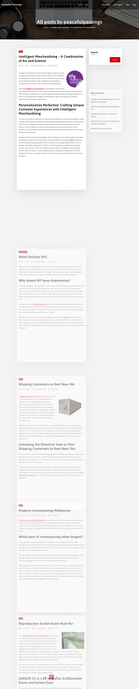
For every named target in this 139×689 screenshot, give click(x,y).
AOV (71, 140)
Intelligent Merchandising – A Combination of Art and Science (73, 27)
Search (94, 52)
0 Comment (54, 65)
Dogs (134, 5)
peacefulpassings (39, 65)
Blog (20, 52)
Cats (127, 5)
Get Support (118, 5)
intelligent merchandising (34, 89)
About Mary (106, 5)
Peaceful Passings (11, 4)
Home (45, 27)
